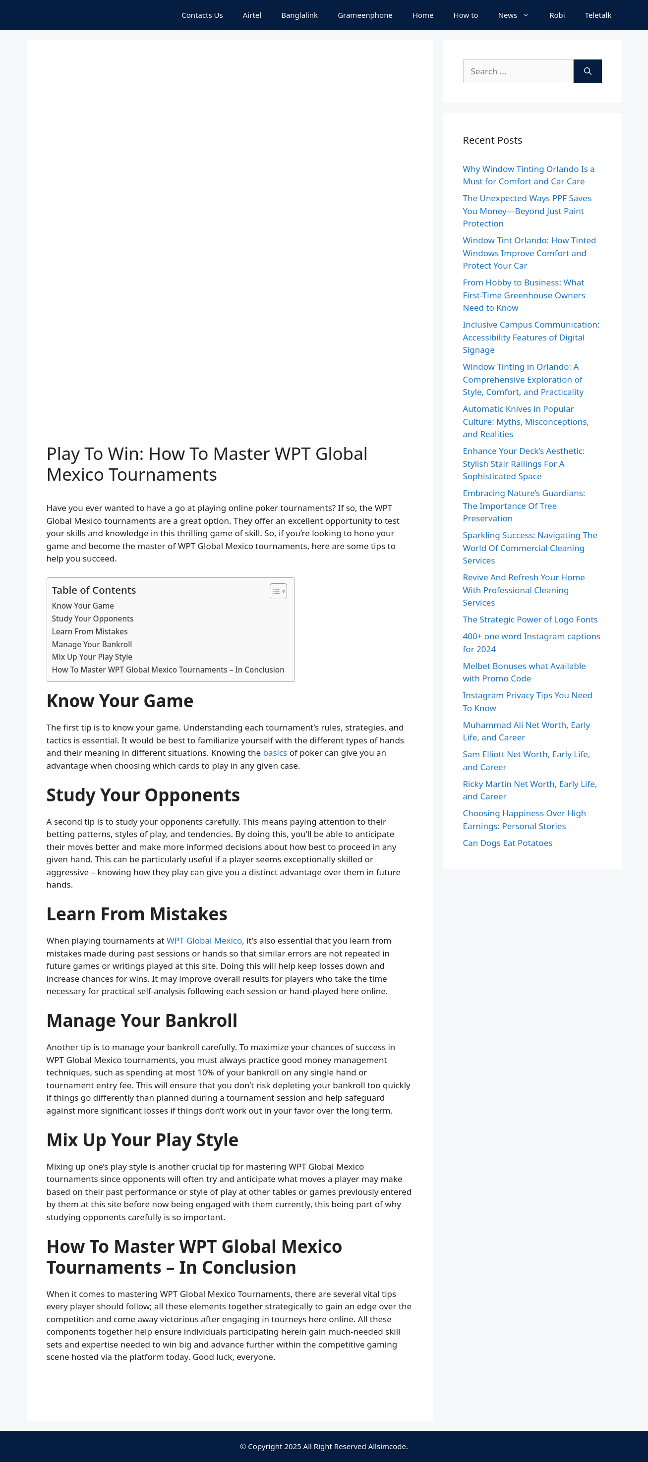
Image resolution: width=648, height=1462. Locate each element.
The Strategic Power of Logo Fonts (530, 619)
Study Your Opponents (93, 618)
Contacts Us (202, 15)
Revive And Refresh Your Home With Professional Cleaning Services (524, 589)
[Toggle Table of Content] (273, 591)
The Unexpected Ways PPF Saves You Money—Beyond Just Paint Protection (527, 210)
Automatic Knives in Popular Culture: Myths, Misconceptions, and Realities (526, 421)
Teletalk (598, 15)
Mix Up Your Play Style (92, 657)
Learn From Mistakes (90, 631)
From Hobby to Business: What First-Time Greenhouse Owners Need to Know (524, 295)
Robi (557, 15)
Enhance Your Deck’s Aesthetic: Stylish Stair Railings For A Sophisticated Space (524, 463)
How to (466, 15)
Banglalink (299, 15)
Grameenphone (365, 15)
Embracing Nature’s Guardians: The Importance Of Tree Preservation (524, 505)
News (519, 15)
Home (423, 15)
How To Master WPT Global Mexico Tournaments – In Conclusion (168, 670)
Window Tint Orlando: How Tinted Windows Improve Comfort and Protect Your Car (529, 252)
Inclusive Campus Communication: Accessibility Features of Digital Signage (531, 337)
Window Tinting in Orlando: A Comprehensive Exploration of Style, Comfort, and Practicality (523, 379)
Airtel (252, 15)
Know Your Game (83, 606)
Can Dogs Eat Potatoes (508, 842)
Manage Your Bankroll (92, 644)
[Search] (588, 71)
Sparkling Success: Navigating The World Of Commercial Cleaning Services (530, 547)
